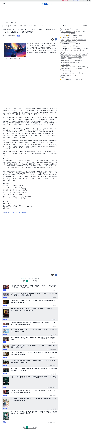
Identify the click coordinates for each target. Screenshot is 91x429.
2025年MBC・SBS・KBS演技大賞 (68, 33)
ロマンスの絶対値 (65, 64)
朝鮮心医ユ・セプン (75, 50)
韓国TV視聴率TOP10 (66, 48)
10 (39, 280)
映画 (21, 25)
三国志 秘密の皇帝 (65, 71)
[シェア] (56, 39)
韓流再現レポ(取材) (66, 46)
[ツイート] (52, 39)
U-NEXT (62, 39)
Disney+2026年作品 (66, 37)
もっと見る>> (77, 79)
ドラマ (15, 25)
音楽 (35, 25)
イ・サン (63, 52)
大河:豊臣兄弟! (74, 29)
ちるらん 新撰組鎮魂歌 (66, 31)
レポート (44, 25)
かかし (84, 56)
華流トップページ (66, 66)
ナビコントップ (5, 22)
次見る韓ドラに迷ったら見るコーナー (70, 73)
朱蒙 (71, 54)
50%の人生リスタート (76, 62)
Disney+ (81, 35)
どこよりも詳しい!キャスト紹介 (80, 48)
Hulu (74, 39)
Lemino (68, 39)
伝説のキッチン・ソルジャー (75, 58)
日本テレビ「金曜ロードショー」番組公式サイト (17, 212)
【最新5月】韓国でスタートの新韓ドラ (71, 43)
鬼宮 (62, 54)
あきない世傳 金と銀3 (79, 31)
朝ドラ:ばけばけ (65, 29)
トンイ (62, 50)
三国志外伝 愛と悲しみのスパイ (79, 66)
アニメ (30, 25)
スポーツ (51, 25)
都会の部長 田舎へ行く (77, 60)
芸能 (25, 25)
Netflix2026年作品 (72, 35)
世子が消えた (84, 54)
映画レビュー (84, 73)
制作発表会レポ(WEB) (78, 46)
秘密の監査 (63, 58)
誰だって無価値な (65, 62)
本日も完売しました (65, 60)
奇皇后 (66, 54)
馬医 (83, 50)
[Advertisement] (45, 13)
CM (39, 25)
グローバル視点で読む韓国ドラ (68, 41)
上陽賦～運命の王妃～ (66, 68)
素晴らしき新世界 (76, 56)
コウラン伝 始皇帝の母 (79, 68)
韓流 (11, 25)
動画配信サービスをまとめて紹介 (69, 75)
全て (6, 25)
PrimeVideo (75, 37)
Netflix (63, 35)
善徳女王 (77, 54)
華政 (67, 50)
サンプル (63, 77)
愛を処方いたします (65, 56)
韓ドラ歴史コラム (82, 39)
